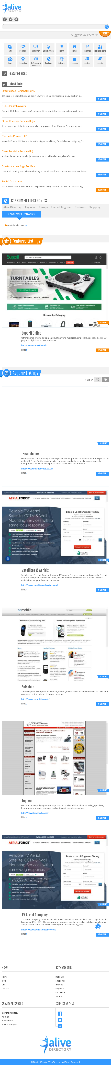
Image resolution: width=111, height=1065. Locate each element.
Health (61, 47)
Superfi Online (31, 333)
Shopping (74, 60)
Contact (5, 988)
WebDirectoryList (10, 1024)
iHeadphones (30, 453)
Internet (87, 47)
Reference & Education (36, 61)
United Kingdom (61, 207)
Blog (4, 981)
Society (87, 60)
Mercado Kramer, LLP (14, 136)
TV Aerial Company (35, 914)
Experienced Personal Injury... (18, 90)
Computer (36, 47)
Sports (100, 60)
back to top (98, 926)
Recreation (23, 60)
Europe (43, 207)
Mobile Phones (16, 225)
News (10, 60)
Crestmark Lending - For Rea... (19, 166)
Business (23, 47)
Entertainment (48, 47)
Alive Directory (12, 207)
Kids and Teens (100, 47)
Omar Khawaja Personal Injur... (19, 120)
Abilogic (5, 1017)
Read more (102, 99)
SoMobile (28, 687)
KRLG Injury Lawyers (14, 105)
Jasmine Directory (10, 1013)
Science (61, 60)
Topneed (27, 800)
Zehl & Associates (12, 181)
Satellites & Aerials (35, 570)
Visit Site (103, 323)
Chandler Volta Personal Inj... (18, 151)
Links (4, 985)
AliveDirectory (15, 10)
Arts (10, 47)
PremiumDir (7, 1021)
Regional (48, 60)
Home (74, 47)
